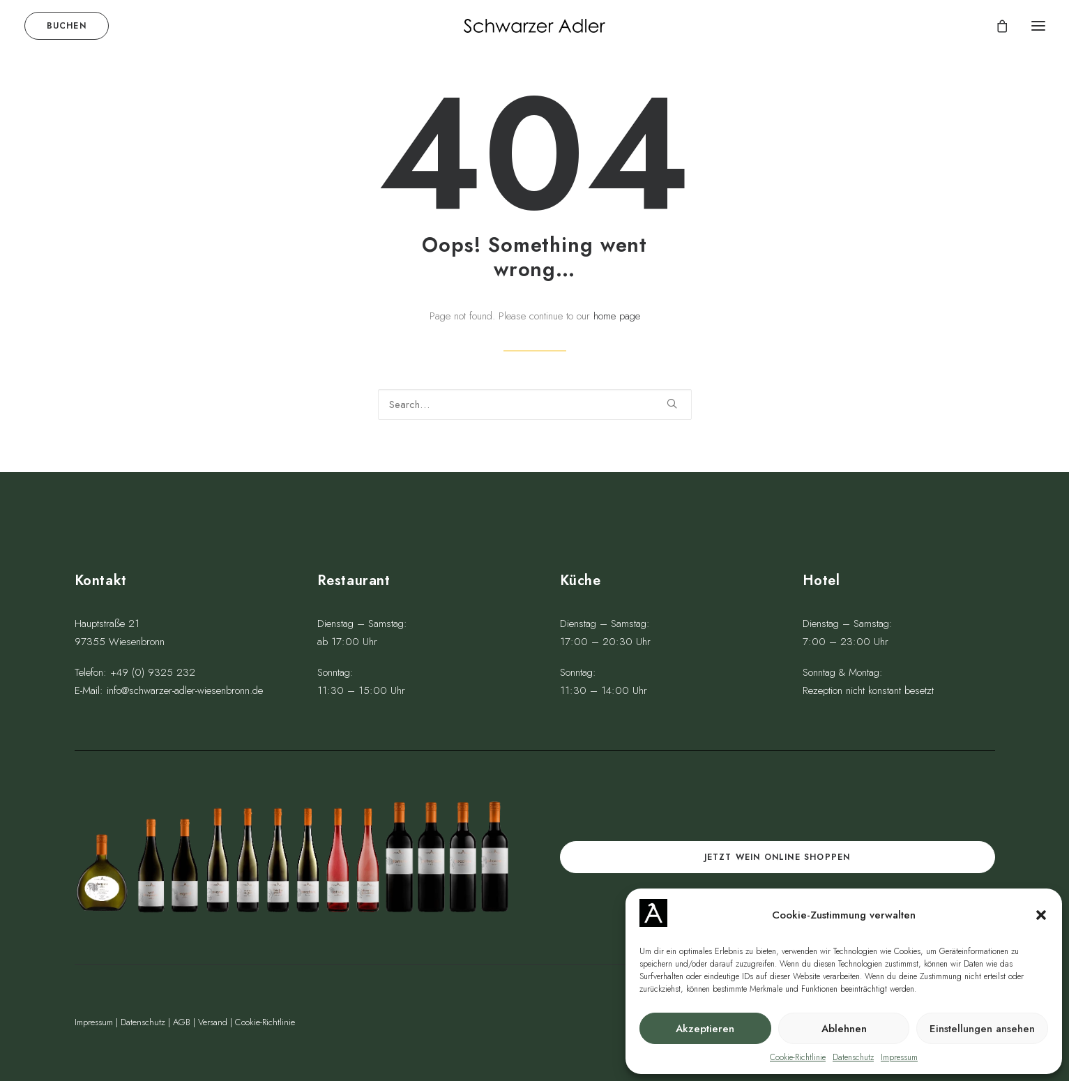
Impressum (899, 1057)
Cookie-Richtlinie (798, 1057)
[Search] (535, 406)
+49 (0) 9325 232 (152, 672)
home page (616, 317)
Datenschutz (853, 1057)
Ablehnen (844, 1028)
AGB (181, 1022)
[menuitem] (69, 26)
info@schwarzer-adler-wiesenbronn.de (185, 690)
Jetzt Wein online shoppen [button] (777, 857)
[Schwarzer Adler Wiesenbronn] (534, 26)
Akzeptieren (705, 1028)
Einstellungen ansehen (982, 1028)
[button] (1041, 915)
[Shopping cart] (995, 26)
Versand (212, 1022)
